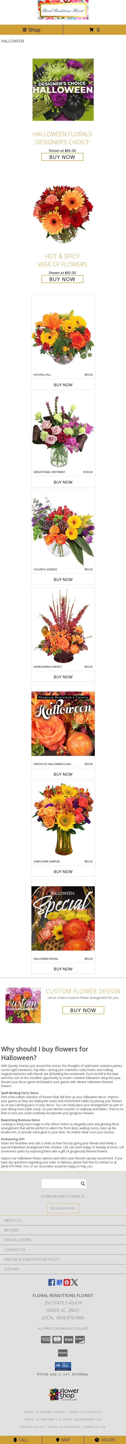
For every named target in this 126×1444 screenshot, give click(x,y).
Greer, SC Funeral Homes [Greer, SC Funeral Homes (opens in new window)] (44, 1412)
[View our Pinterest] (67, 1284)
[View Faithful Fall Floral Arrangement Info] (63, 333)
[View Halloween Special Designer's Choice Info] (63, 918)
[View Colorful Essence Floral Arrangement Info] (63, 528)
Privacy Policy (32, 1427)
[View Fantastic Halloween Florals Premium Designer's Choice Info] (63, 723)
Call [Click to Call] (21, 1440)
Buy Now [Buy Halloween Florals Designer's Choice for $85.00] (62, 156)
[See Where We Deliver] (63, 1208)
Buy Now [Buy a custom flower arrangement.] (83, 1010)
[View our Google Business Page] (59, 1284)
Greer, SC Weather (39, 1419)
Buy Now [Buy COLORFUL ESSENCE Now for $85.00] (63, 579)
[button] (63, 1366)
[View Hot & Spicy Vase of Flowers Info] (63, 212)
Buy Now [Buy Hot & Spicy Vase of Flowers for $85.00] (62, 279)
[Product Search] (64, 1183)
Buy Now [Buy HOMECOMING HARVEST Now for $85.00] (63, 677)
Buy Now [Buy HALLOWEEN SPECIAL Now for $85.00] (63, 969)
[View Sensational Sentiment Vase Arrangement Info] (63, 431)
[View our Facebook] (51, 1284)
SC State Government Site (80, 1419)
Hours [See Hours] (105, 1440)
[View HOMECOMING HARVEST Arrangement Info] (63, 626)
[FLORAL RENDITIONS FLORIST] (63, 18)
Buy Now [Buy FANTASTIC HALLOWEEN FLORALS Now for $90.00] (63, 774)
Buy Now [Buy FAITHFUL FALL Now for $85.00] (63, 385)
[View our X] (74, 1284)
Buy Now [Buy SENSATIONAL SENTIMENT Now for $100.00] (63, 482)
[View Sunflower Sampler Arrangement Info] (63, 820)
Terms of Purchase (64, 1427)
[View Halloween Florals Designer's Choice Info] (63, 90)
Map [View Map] (63, 1440)
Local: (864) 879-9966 (63, 1318)
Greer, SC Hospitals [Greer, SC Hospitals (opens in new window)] (86, 1412)
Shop (31, 29)
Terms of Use (95, 1427)
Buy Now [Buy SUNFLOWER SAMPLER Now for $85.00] (63, 871)
